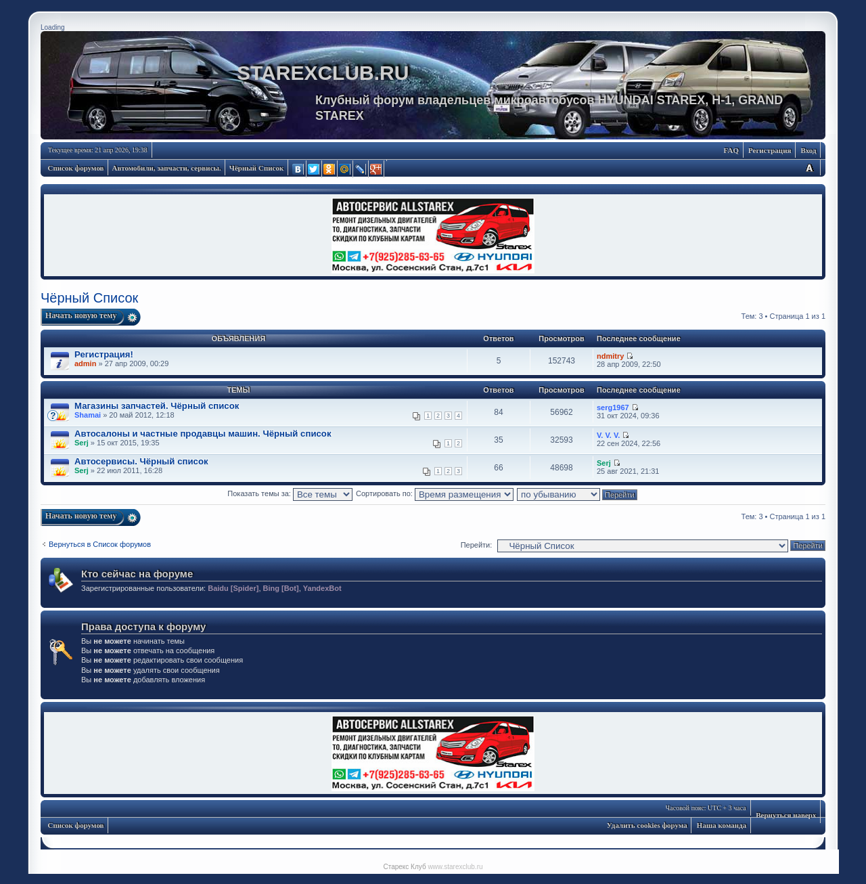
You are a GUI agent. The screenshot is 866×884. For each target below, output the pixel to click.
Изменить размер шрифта (809, 167)
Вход (808, 150)
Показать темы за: (289, 493)
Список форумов (76, 168)
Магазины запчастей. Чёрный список (156, 406)
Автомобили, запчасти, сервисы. (166, 168)
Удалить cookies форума (647, 825)
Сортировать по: (435, 493)
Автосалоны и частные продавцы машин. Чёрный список (203, 433)
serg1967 (613, 407)
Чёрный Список (256, 168)
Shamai (87, 415)
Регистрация (769, 150)
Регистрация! (103, 354)
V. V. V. (608, 435)
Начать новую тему (81, 315)
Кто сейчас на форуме (137, 573)
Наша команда (721, 825)
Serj (81, 443)
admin (85, 363)
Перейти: (477, 545)
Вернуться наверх (786, 815)
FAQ (731, 150)
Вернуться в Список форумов (100, 544)
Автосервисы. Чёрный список (141, 461)
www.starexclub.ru (455, 866)
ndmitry (610, 356)
